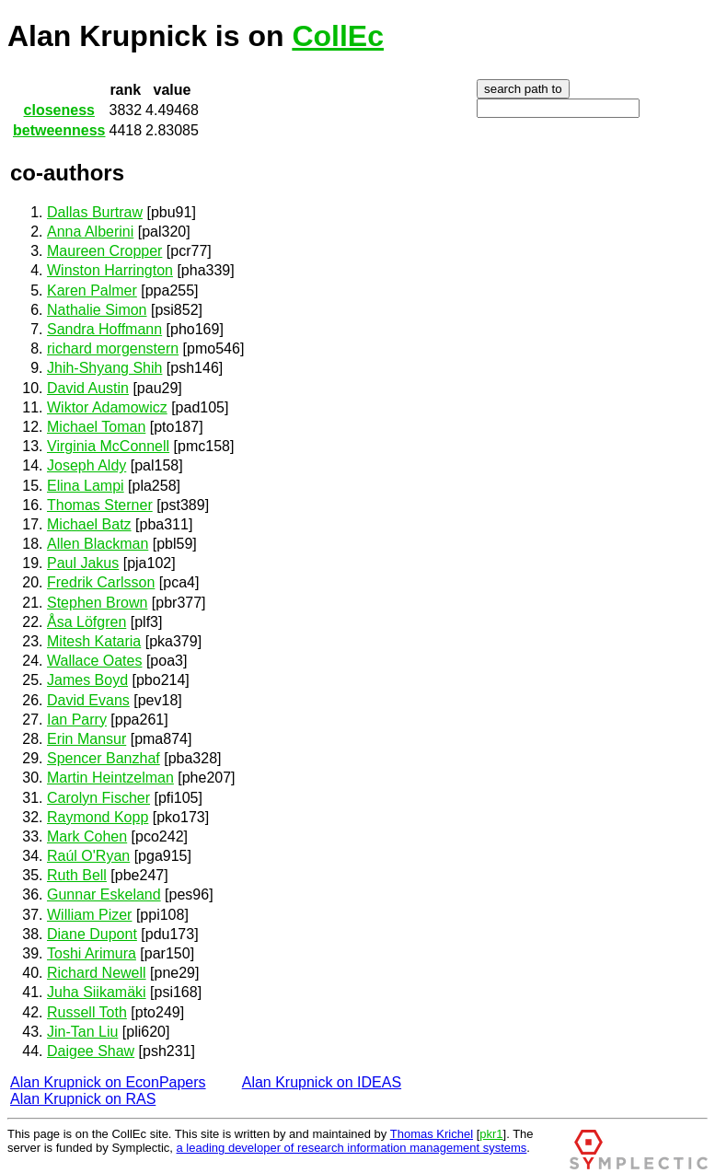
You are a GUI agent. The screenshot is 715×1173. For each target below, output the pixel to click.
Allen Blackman (97, 544)
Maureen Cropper (104, 251)
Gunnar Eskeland (104, 894)
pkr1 (490, 1134)
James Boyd (87, 680)
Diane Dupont (92, 934)
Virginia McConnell (108, 446)
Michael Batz (89, 524)
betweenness (59, 130)
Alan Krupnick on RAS (83, 1099)
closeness (59, 110)
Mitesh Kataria (94, 641)
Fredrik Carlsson (101, 582)
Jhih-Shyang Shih (104, 368)
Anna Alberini (90, 231)
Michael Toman (96, 427)
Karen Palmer (92, 290)
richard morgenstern (113, 348)
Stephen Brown (97, 602)
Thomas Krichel (431, 1134)
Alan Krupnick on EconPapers (108, 1082)
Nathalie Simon (97, 310)
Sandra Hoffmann (104, 329)
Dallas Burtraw (95, 212)
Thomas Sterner (100, 505)
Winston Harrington (110, 270)
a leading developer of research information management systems (352, 1148)
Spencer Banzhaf (103, 758)
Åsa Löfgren (86, 622)
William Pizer (89, 915)
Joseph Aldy (86, 465)
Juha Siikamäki (96, 992)
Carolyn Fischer (98, 798)
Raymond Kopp (97, 817)
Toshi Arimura (91, 953)
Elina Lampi (85, 486)
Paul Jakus (83, 563)
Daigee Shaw (90, 1051)
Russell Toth (87, 1012)
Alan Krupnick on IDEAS (321, 1082)
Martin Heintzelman (110, 777)
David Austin (88, 388)
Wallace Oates (94, 660)
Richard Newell (96, 973)
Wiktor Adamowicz (107, 407)
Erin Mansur (86, 739)
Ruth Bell (77, 875)
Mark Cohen (87, 836)
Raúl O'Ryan (88, 856)
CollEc (338, 35)
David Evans (88, 700)
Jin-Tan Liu (82, 1031)
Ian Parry (77, 719)
